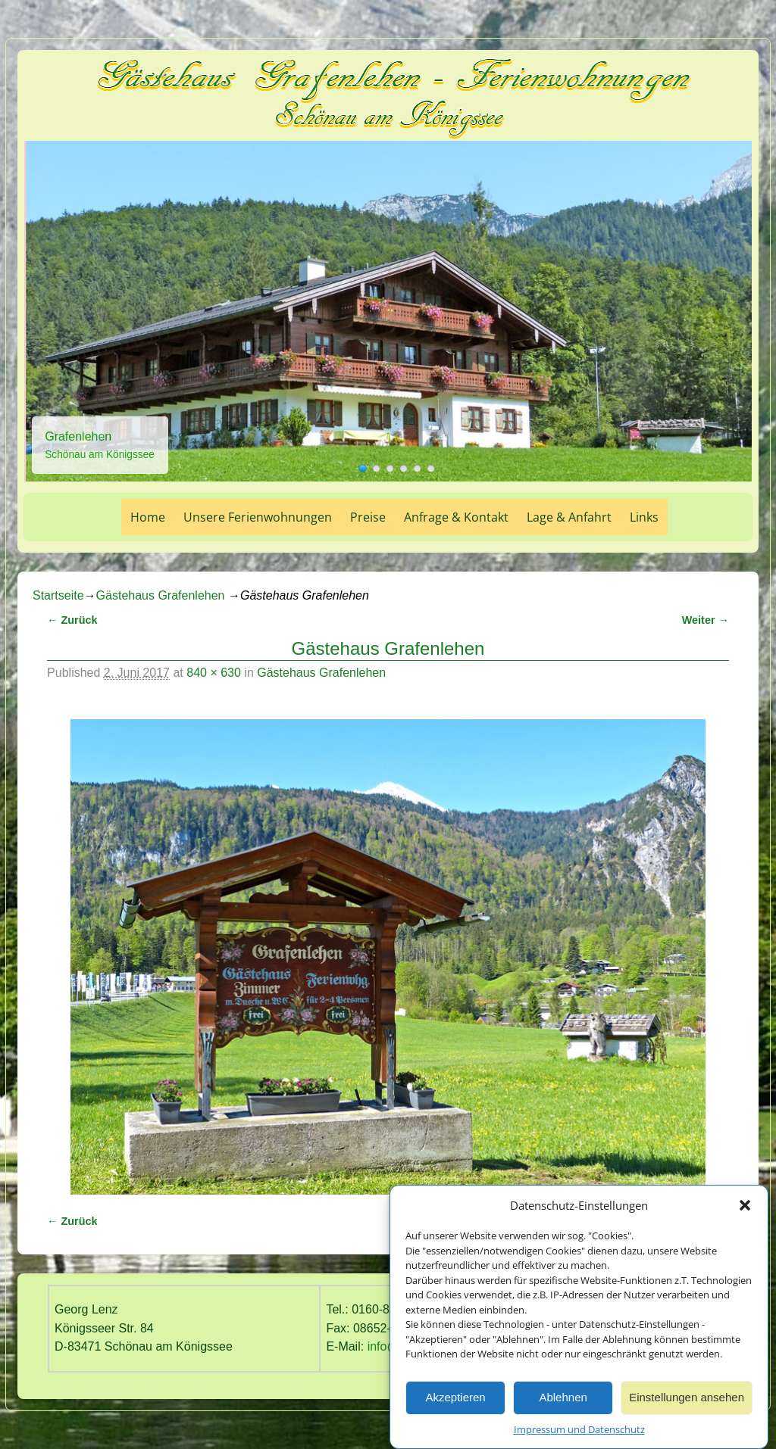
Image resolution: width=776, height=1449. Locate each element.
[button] (745, 1209)
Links (644, 517)
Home (147, 517)
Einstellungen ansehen (686, 1400)
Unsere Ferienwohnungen (257, 517)
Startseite (58, 595)
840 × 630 (213, 672)
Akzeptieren (455, 1400)
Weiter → (705, 620)
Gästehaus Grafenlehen (160, 595)
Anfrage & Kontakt (456, 517)
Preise (368, 517)
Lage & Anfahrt (569, 517)
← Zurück (72, 620)
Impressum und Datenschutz (579, 1433)
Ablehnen (563, 1400)
